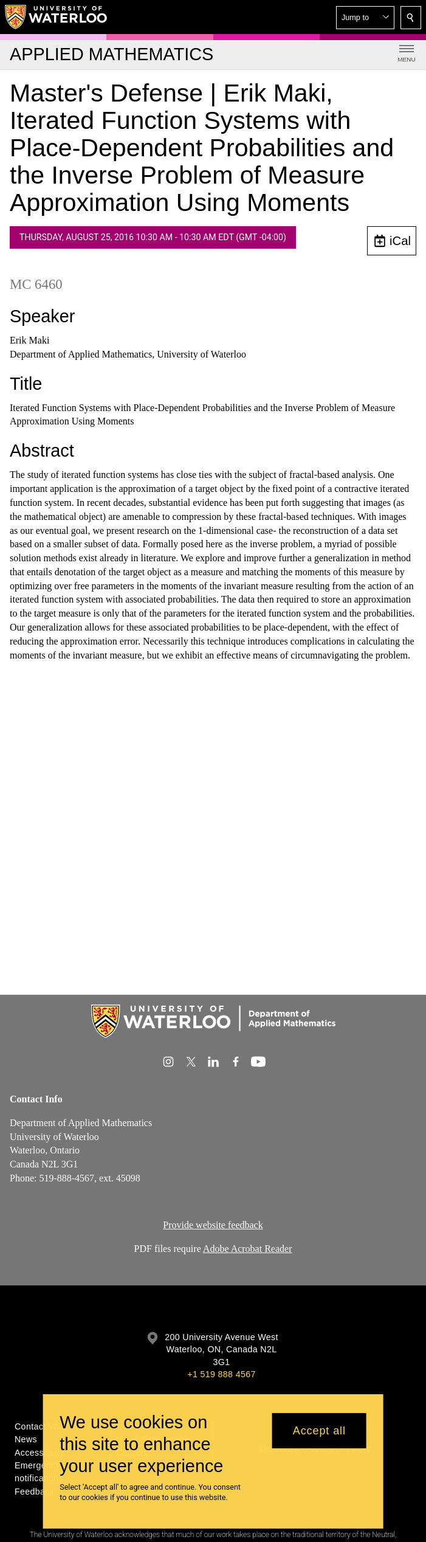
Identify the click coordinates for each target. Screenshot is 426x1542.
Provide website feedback (213, 1225)
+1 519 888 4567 (221, 1374)
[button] (365, 18)
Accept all (319, 1431)
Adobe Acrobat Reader (247, 1248)
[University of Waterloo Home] (56, 17)
